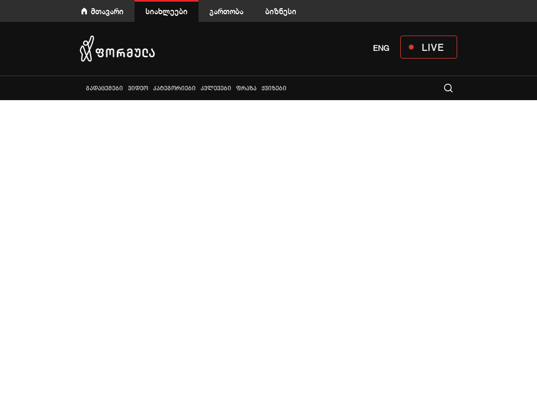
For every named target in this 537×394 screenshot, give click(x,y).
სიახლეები (166, 11)
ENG (381, 48)
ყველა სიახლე (81, 88)
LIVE (433, 47)
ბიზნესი (280, 11)
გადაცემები (104, 88)
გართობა (226, 11)
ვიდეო (138, 88)
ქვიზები (274, 88)
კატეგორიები (174, 88)
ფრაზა (246, 88)
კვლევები (216, 88)
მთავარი (107, 11)
